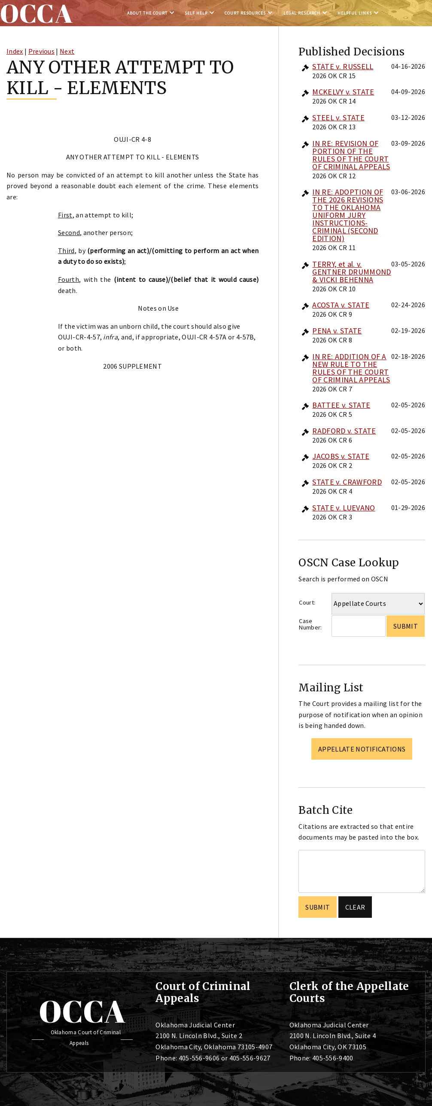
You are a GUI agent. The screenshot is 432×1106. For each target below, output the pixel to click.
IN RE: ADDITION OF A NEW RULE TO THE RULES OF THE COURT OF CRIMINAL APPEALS (351, 368)
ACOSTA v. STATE (340, 305)
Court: (307, 602)
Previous (41, 51)
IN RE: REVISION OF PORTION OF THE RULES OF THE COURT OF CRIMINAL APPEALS (351, 154)
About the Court (147, 13)
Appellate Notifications (361, 749)
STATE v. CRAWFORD (346, 482)
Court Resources (245, 13)
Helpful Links (355, 13)
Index (14, 51)
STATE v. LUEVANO (343, 508)
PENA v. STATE (337, 331)
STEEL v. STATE (338, 117)
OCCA (82, 1011)
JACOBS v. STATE (340, 456)
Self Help (196, 13)
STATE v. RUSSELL (342, 66)
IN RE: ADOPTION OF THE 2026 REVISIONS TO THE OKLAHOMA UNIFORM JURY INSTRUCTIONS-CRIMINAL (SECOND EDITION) (347, 215)
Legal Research (301, 13)
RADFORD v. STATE (344, 431)
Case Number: (310, 624)
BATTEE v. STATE (341, 405)
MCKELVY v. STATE (343, 92)
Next (67, 51)
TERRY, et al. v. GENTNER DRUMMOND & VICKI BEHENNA (351, 271)
